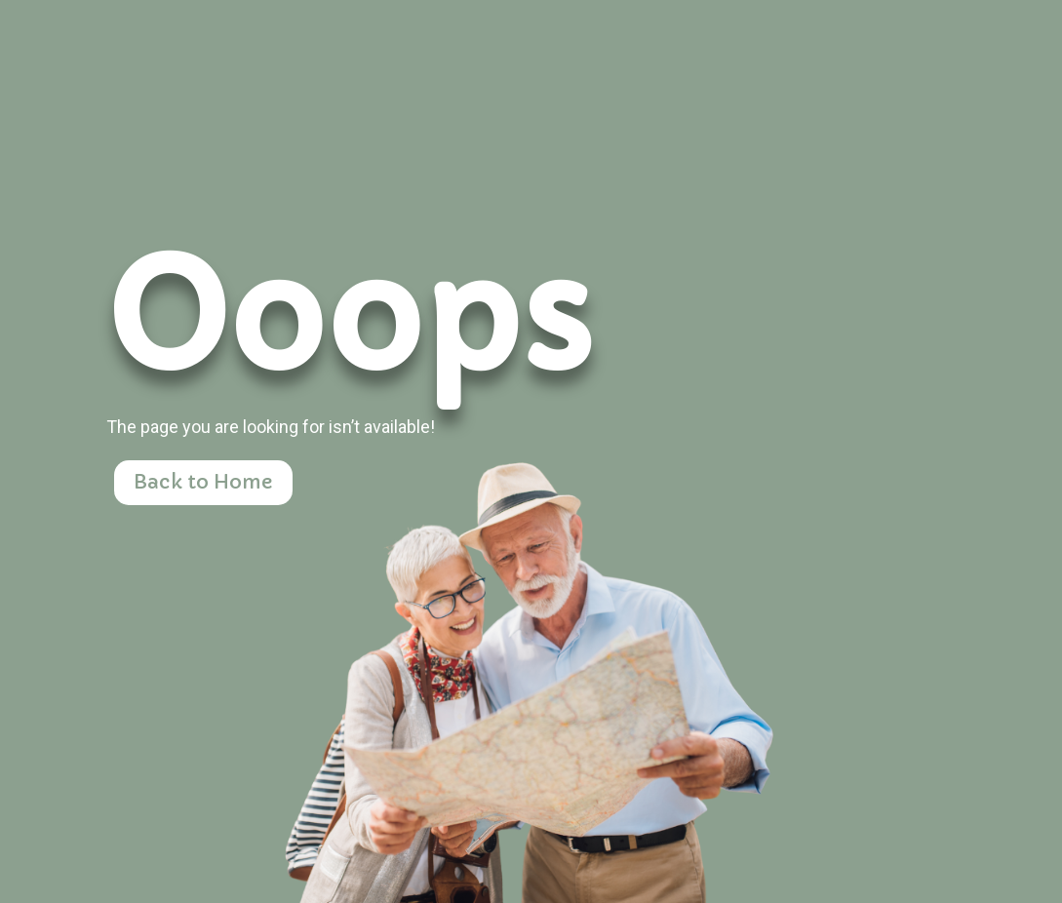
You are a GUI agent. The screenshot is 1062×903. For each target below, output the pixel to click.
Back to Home (203, 482)
